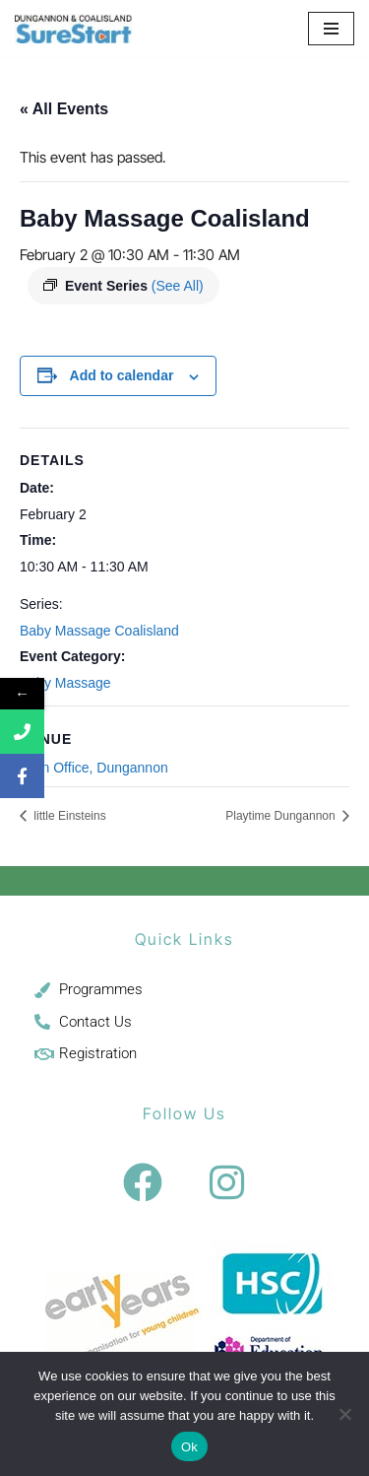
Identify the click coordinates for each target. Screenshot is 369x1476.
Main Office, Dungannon (94, 767)
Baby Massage (65, 683)
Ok (189, 1447)
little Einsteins (68, 816)
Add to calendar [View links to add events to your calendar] (122, 375)
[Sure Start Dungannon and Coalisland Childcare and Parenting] (74, 28)
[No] (344, 1414)
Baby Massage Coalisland (99, 630)
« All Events (64, 109)
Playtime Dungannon (281, 816)
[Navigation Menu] (331, 28)
